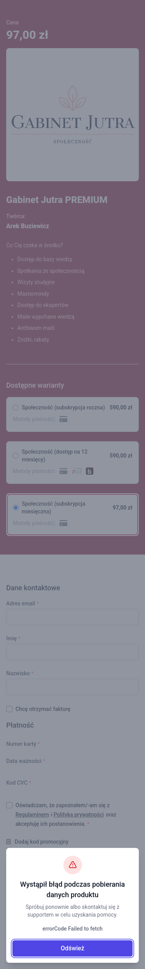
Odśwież (72, 948)
